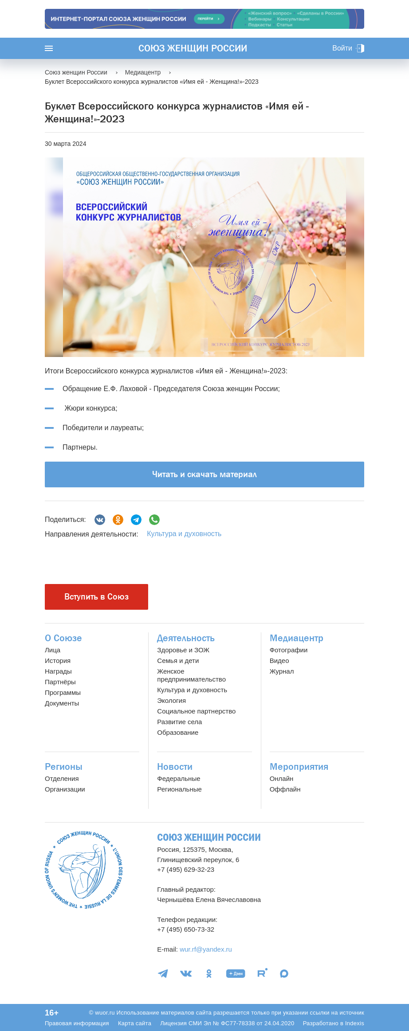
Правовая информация (77, 1023)
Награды (58, 671)
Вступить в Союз (96, 596)
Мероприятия (299, 766)
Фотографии (289, 650)
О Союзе (63, 638)
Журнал (282, 671)
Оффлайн (285, 789)
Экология (171, 700)
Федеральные (178, 778)
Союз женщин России (192, 48)
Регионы (64, 766)
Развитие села (179, 721)
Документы (62, 703)
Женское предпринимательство (191, 675)
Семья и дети (178, 660)
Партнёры (60, 682)
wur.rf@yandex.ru (206, 949)
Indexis (354, 1023)
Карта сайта (134, 1023)
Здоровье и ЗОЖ (183, 650)
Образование (177, 732)
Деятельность (186, 638)
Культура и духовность (184, 533)
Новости (175, 766)
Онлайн (282, 778)
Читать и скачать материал (204, 474)
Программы (63, 692)
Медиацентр (296, 638)
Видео (279, 660)
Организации (65, 789)
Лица (52, 650)
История (58, 660)
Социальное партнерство (196, 711)
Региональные (179, 789)
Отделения (62, 778)
